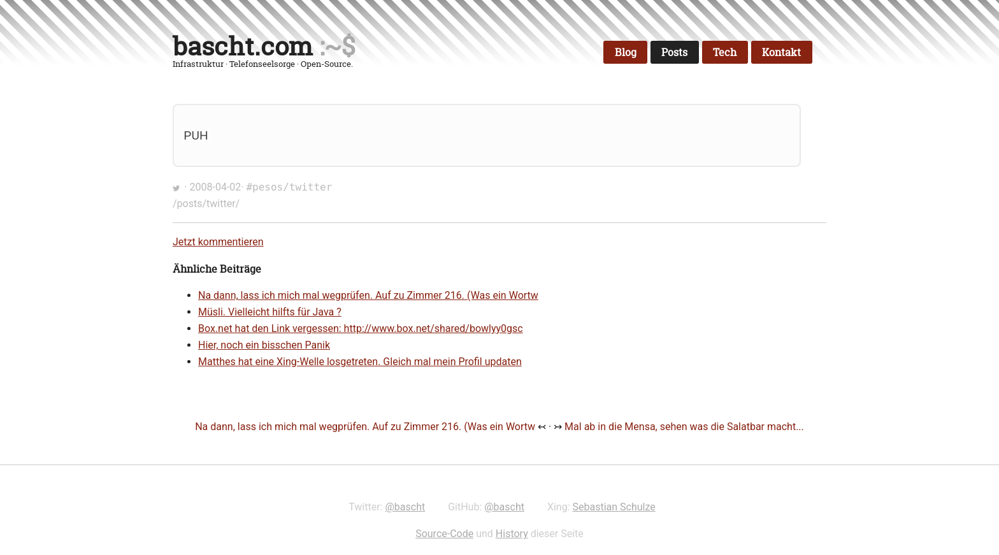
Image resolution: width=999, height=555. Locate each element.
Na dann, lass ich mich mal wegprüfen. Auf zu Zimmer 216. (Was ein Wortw (368, 295)
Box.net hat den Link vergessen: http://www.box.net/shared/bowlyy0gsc (360, 328)
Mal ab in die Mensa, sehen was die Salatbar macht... (684, 427)
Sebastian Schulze (614, 507)
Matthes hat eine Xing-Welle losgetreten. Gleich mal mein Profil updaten (360, 362)
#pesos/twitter (289, 187)
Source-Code (444, 534)
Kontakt (781, 52)
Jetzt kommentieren (218, 242)
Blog (625, 52)
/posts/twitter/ (206, 204)
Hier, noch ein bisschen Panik (264, 345)
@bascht (405, 507)
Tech (725, 52)
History (512, 534)
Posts (674, 52)
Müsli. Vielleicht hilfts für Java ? (269, 312)
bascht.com (243, 46)
